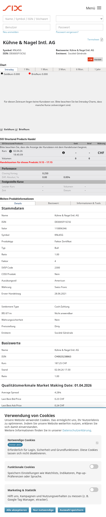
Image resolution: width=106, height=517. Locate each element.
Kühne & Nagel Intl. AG (82, 50)
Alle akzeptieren (16, 510)
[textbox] (26, 18)
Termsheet (93, 39)
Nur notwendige (43, 510)
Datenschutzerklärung (76, 430)
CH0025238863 (63, 356)
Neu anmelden (11, 32)
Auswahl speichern (71, 510)
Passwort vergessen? (67, 32)
